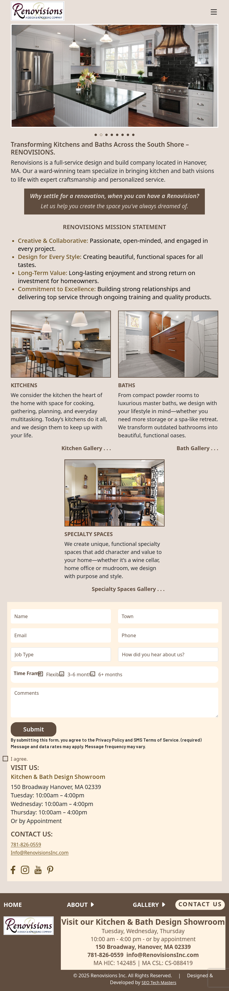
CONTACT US (200, 904)
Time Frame (28, 673)
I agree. (19, 759)
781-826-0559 (26, 844)
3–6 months (80, 674)
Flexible (54, 674)
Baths (126, 385)
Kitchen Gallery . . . (86, 448)
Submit (33, 729)
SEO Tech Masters (159, 982)
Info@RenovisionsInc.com (40, 852)
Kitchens (24, 385)
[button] (96, 135)
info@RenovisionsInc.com (162, 955)
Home (13, 905)
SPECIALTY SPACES (88, 534)
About (77, 905)
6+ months (110, 674)
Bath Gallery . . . (197, 448)
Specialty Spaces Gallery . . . (128, 588)
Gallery (146, 905)
